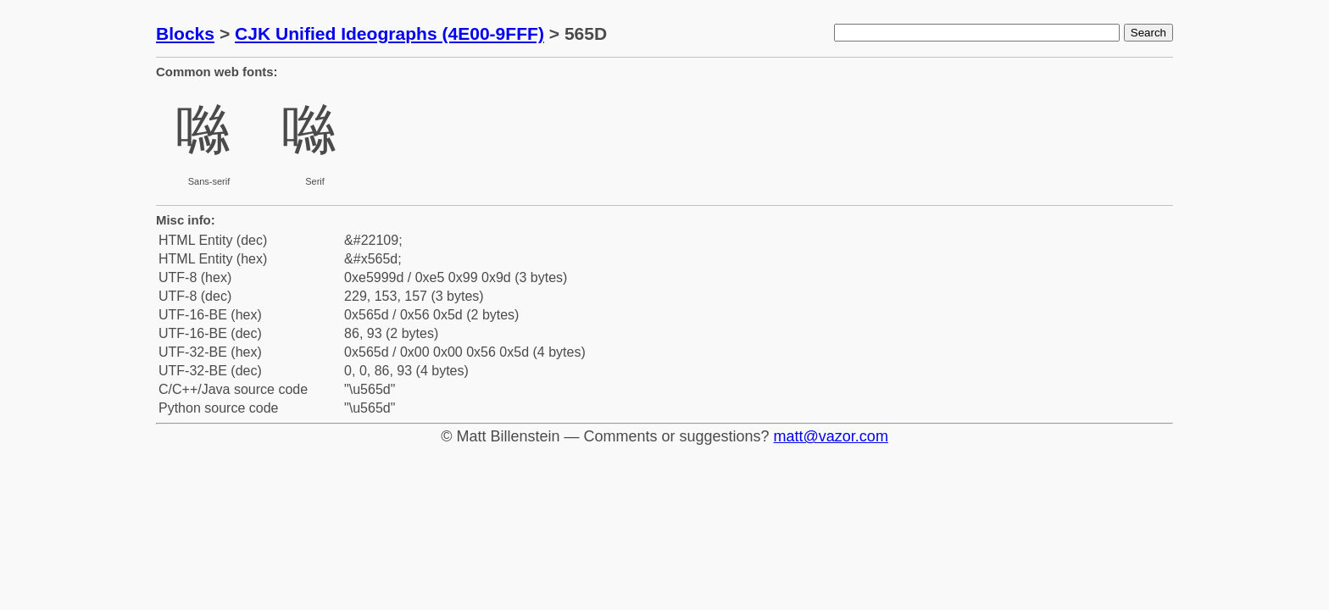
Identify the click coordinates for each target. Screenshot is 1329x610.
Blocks (185, 33)
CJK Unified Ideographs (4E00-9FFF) (389, 33)
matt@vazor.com (831, 436)
